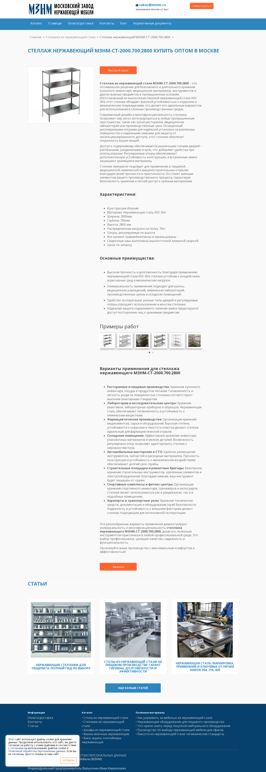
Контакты (107, 23)
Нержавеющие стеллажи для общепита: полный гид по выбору (61, 666)
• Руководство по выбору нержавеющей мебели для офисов (180, 730)
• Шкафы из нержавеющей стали (105, 730)
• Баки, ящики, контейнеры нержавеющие (101, 740)
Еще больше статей (133, 688)
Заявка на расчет (201, 6)
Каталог (36, 23)
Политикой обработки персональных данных (36, 751)
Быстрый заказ (118, 70)
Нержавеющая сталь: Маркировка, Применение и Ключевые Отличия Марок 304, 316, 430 (205, 666)
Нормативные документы (152, 23)
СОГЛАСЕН (68, 760)
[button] (149, 352)
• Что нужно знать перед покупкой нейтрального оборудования (183, 726)
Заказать (118, 567)
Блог (123, 23)
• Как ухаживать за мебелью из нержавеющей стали (174, 718)
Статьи (33, 726)
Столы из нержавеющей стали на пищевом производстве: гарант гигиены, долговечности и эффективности (133, 667)
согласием (16, 748)
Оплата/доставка (80, 23)
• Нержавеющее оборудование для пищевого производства (180, 722)
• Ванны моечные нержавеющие (105, 734)
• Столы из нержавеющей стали (105, 718)
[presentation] (105, 345)
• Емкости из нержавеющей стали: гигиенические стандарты (180, 734)
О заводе (55, 23)
